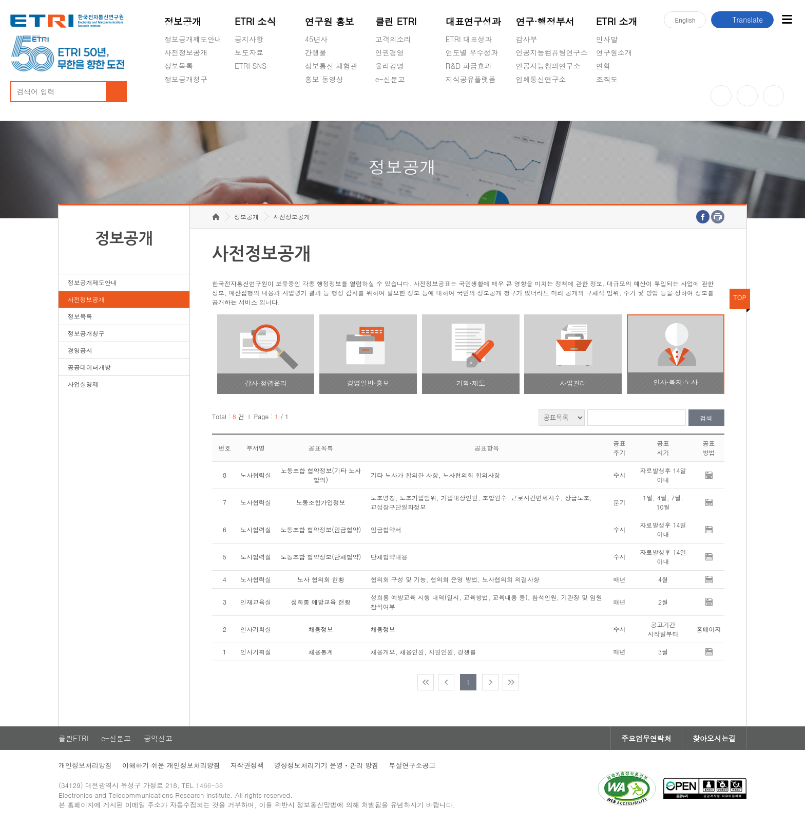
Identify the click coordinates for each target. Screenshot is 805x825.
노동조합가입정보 (321, 502)
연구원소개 (614, 52)
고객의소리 (393, 39)
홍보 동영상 (324, 79)
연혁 (603, 66)
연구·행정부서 (545, 21)
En (685, 19)
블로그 (747, 95)
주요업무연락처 (646, 738)
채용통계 (321, 651)
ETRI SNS (250, 66)
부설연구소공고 (412, 765)
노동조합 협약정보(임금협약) (320, 529)
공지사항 (249, 39)
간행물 (316, 52)
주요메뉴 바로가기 (0, 0)
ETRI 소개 (617, 21)
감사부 (527, 39)
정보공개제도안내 (193, 39)
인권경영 (389, 52)
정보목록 (178, 66)
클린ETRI (73, 738)
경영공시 (178, 103)
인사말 (607, 39)
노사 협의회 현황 (320, 579)
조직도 (607, 79)
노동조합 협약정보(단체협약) (320, 556)
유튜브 (721, 95)
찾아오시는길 (714, 738)
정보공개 (182, 21)
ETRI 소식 (255, 21)
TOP (739, 297)
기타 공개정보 (619, 103)
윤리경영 (389, 66)
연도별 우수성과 (472, 52)
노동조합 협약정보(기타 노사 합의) (321, 475)
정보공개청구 (185, 79)
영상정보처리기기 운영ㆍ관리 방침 (326, 765)
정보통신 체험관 (331, 66)
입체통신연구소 (541, 79)
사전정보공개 (185, 52)
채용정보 (321, 629)
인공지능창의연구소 (548, 66)
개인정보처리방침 (85, 765)
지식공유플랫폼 (471, 79)
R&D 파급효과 (469, 66)
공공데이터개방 (89, 367)
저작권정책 (247, 765)
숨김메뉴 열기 (169, 91)
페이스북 (773, 95)
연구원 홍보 (329, 21)
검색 (706, 418)
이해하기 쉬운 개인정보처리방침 (171, 765)
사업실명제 (83, 384)
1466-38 (209, 785)
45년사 (316, 39)
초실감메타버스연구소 (552, 103)
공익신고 (389, 103)
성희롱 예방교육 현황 (321, 601)
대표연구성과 (473, 21)
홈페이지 (709, 629)
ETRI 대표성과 (469, 39)
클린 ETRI (396, 21)
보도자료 (249, 52)
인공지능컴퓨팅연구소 (552, 52)
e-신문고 (390, 79)
